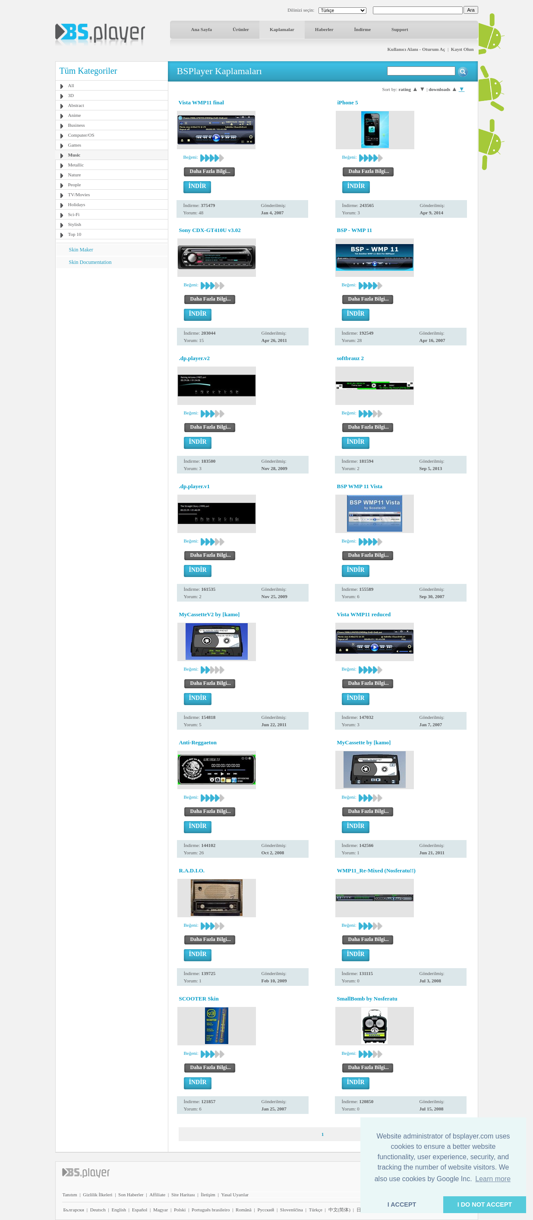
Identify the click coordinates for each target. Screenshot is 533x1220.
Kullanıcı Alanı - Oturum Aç (416, 49)
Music (74, 154)
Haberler (324, 29)
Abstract (76, 105)
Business (76, 125)
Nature (74, 174)
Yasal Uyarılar (235, 1194)
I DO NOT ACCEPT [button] (484, 1204)
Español (139, 1209)
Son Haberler (130, 1194)
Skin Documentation (90, 262)
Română (244, 1209)
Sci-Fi (74, 214)
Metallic (76, 164)
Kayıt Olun (462, 49)
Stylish (75, 224)
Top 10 (75, 234)
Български (74, 1209)
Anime (74, 115)
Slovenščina (291, 1209)
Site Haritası (183, 1194)
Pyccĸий (265, 1209)
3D (71, 95)
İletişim (208, 1194)
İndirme (362, 29)
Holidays (76, 204)
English (118, 1209)
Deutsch (98, 1209)
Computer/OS (81, 135)
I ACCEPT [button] (402, 1204)
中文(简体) (339, 1209)
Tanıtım (70, 1194)
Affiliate (157, 1194)
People (74, 184)
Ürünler (241, 29)
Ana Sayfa (201, 29)
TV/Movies (79, 194)
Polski (180, 1209)
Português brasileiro (211, 1209)
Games (75, 144)
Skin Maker (81, 250)
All (71, 85)
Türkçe (315, 1209)
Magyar (160, 1209)
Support (399, 29)
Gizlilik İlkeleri (97, 1194)
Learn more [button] (493, 1178)
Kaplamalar (282, 29)
